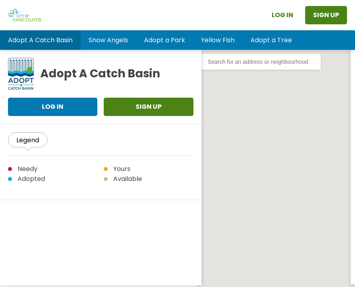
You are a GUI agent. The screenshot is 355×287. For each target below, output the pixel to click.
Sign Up (326, 15)
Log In (282, 15)
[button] (40, 40)
